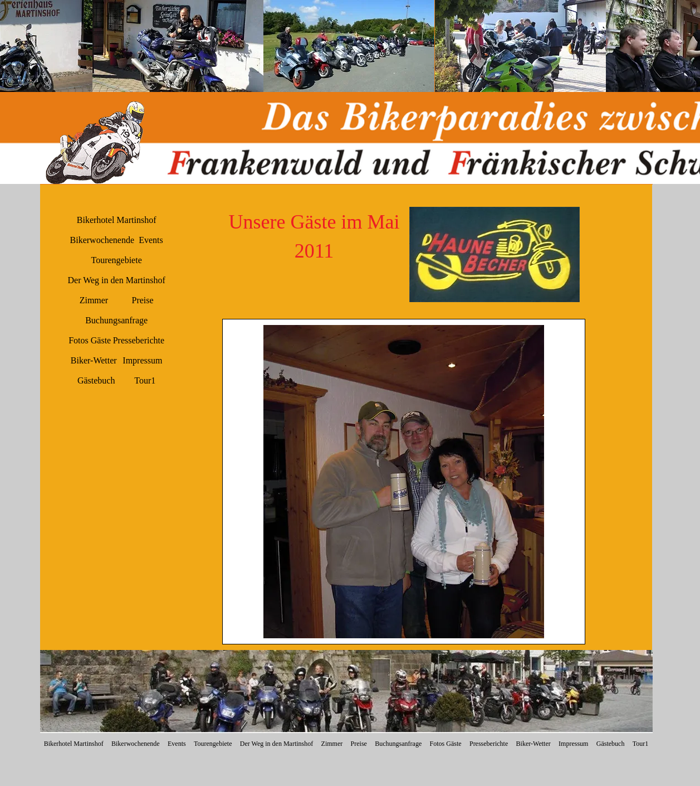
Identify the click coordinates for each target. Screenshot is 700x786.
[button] (177, 46)
